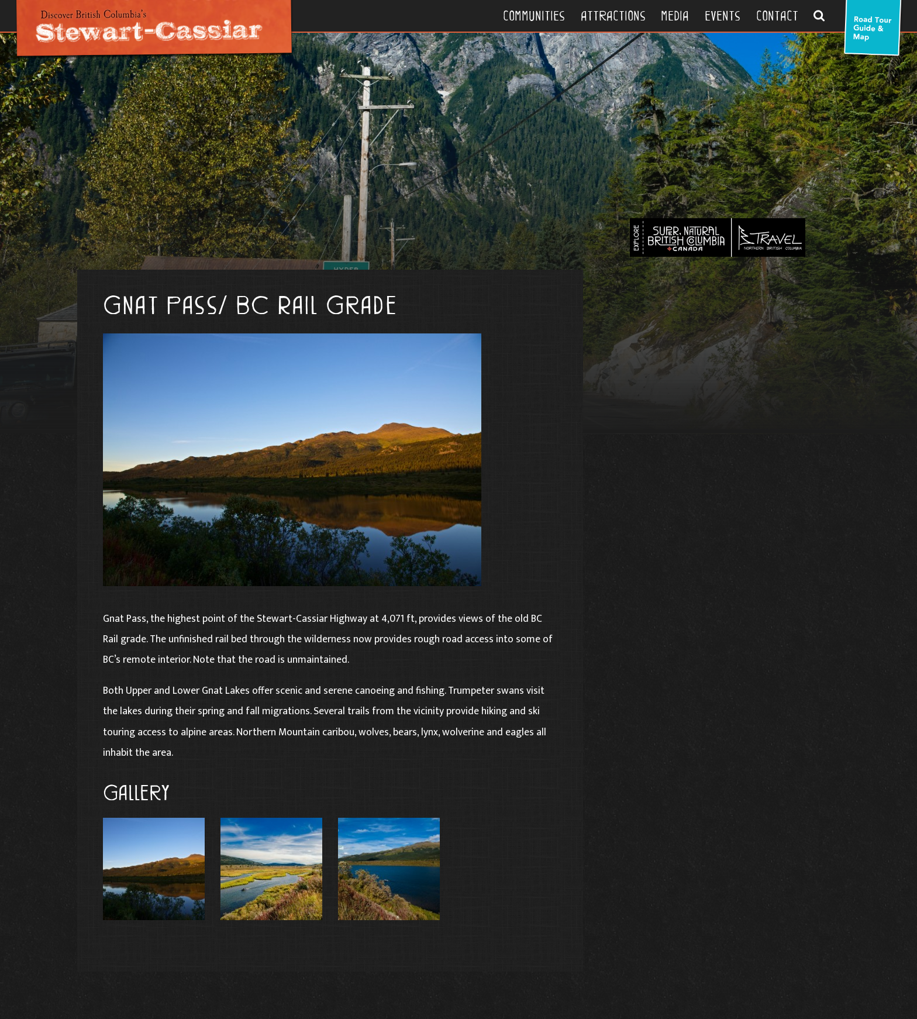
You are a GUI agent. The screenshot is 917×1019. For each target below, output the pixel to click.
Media (675, 15)
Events (722, 15)
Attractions (613, 15)
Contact (777, 15)
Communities (534, 15)
